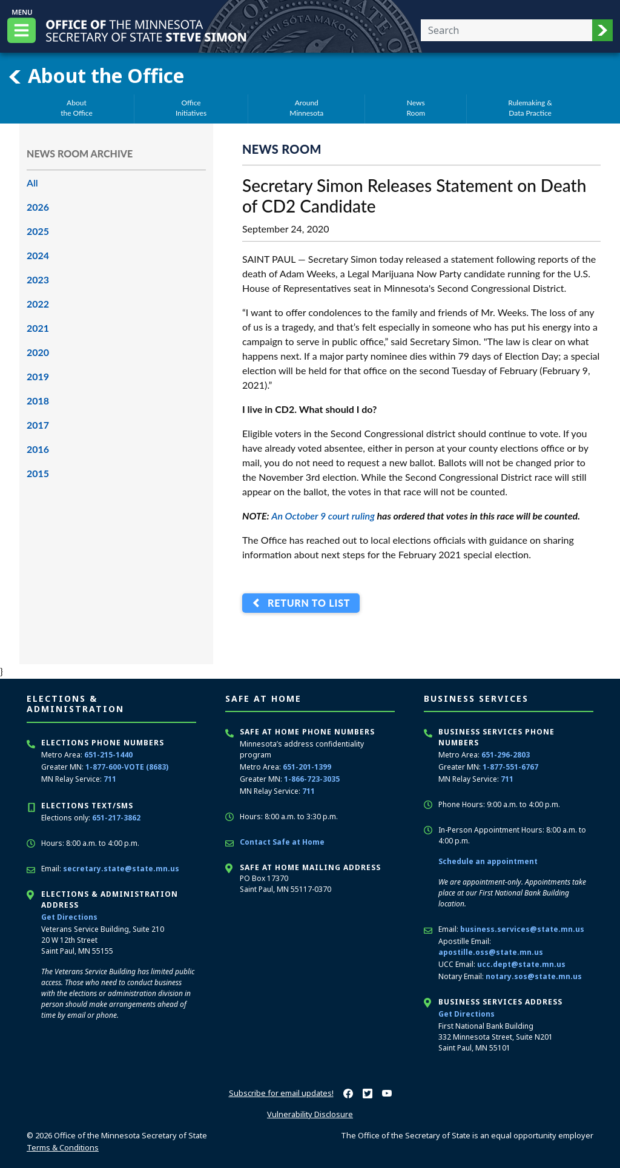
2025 (38, 231)
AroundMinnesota (306, 107)
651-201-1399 (307, 767)
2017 (38, 425)
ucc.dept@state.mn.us (521, 964)
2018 (38, 400)
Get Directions (69, 917)
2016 (38, 449)
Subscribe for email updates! (281, 1092)
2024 (38, 255)
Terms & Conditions (63, 1147)
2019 (38, 376)
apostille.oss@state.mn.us (490, 952)
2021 (38, 328)
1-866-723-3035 (312, 779)
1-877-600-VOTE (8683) (126, 767)
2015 (38, 473)
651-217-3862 (116, 818)
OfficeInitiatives (191, 107)
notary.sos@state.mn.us (534, 976)
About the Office (95, 76)
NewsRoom (415, 107)
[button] (602, 30)
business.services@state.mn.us (522, 929)
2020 (38, 352)
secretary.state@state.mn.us (121, 868)
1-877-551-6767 (510, 767)
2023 (38, 279)
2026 (38, 207)
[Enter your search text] (506, 30)
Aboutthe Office (77, 107)
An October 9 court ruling (323, 515)
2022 (38, 303)
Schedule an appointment (488, 861)
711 (110, 779)
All (32, 182)
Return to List (306, 603)
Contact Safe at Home (282, 842)
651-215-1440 (108, 755)
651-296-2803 (505, 755)
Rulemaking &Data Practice (530, 107)
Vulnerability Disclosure (310, 1114)
